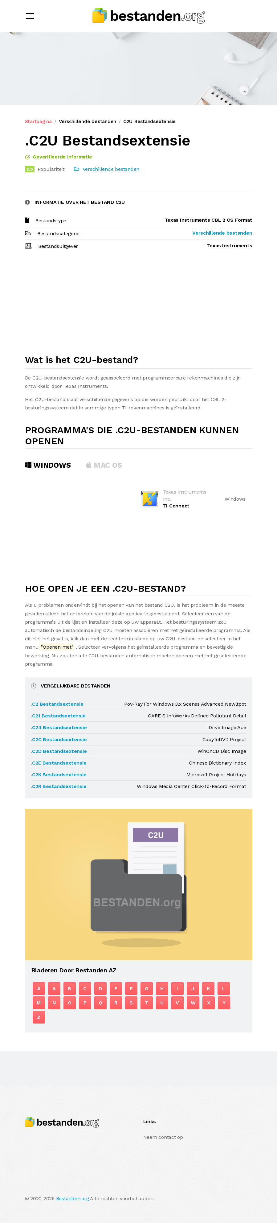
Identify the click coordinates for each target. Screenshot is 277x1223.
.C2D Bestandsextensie (59, 751)
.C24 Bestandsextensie (59, 727)
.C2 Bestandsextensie (57, 704)
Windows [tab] (48, 465)
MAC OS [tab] (104, 465)
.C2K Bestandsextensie (59, 775)
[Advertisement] (138, 305)
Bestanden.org (72, 1198)
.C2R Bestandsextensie (59, 786)
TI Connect (176, 506)
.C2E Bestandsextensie (59, 763)
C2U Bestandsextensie (149, 121)
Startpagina (38, 121)
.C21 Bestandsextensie (58, 716)
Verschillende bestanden (87, 121)
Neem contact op (163, 1137)
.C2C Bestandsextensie (59, 739)
